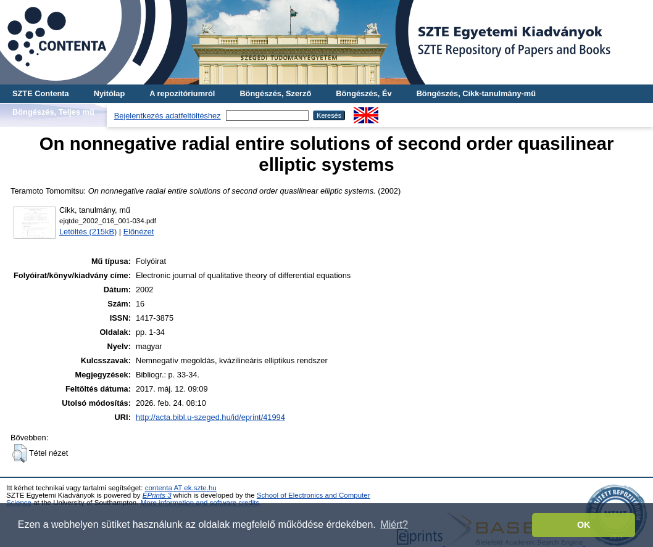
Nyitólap (109, 93)
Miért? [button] (393, 524)
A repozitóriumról (182, 93)
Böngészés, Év (363, 93)
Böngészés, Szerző (275, 93)
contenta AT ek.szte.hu (181, 487)
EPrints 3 (157, 495)
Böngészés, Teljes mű (53, 112)
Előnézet (138, 231)
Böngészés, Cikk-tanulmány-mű (476, 93)
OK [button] (584, 525)
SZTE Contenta (40, 93)
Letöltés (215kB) (88, 231)
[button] (19, 453)
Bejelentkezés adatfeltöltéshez (167, 115)
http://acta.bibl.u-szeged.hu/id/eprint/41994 (210, 417)
